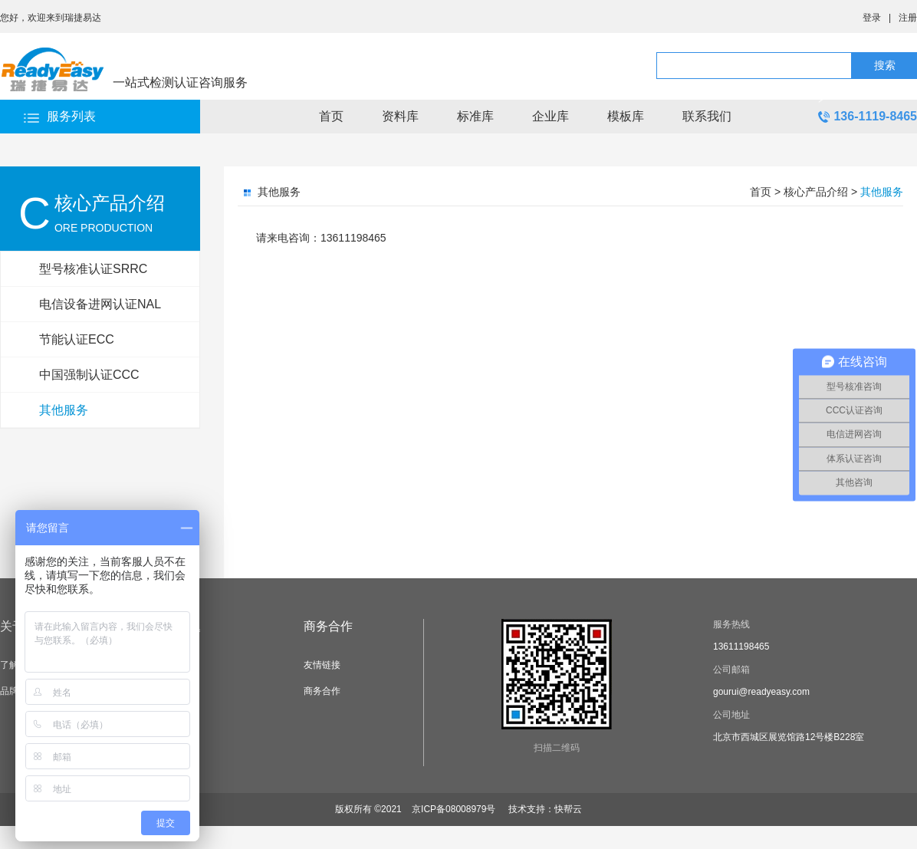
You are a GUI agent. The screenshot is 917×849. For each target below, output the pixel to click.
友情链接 (322, 665)
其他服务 (63, 409)
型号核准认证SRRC (93, 268)
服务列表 (71, 116)
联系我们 (706, 116)
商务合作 (328, 626)
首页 (331, 116)
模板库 (625, 116)
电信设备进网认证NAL (100, 304)
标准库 (475, 116)
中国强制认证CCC (89, 374)
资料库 (400, 116)
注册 (908, 17)
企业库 (550, 116)
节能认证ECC (76, 339)
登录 (872, 17)
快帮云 (568, 809)
